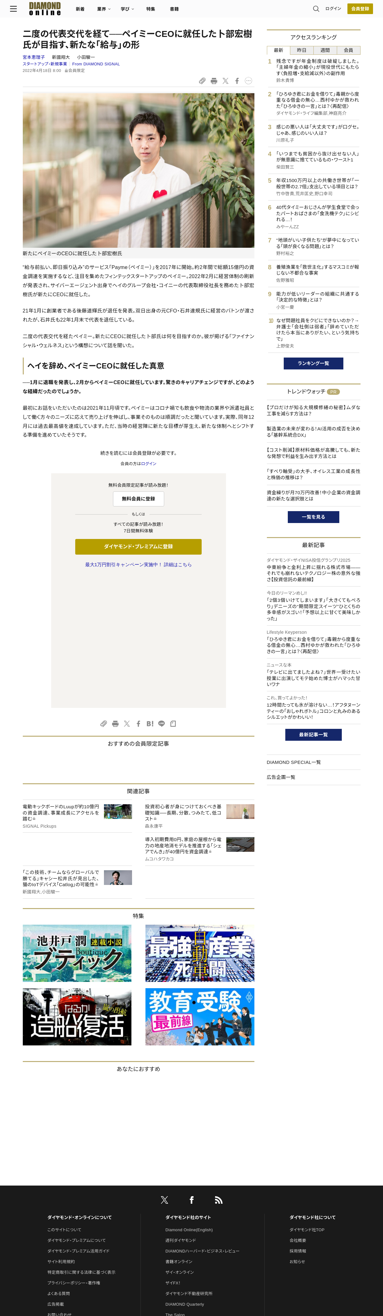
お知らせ (297, 1130)
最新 (278, 50)
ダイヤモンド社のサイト (188, 1086)
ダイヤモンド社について (313, 1086)
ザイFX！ (173, 1151)
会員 (348, 50)
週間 (325, 50)
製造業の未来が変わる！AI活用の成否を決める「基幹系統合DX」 (314, 432)
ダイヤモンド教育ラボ (184, 1215)
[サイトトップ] (51, 11)
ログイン (320, 11)
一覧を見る (313, 517)
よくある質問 (58, 1162)
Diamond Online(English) (189, 1098)
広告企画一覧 (281, 777)
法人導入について (63, 1194)
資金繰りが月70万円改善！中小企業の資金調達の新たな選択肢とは (314, 495)
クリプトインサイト (181, 1204)
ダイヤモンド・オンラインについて (79, 1086)
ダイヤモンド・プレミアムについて (76, 1109)
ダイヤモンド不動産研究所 (189, 1162)
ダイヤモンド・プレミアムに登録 (138, 546)
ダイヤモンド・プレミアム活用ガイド (78, 1119)
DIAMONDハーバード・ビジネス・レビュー (202, 1119)
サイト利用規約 (61, 1130)
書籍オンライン (178, 1130)
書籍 (187, 11)
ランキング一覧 (313, 363)
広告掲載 (55, 1173)
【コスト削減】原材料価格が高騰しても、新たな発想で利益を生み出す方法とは (314, 453)
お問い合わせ (59, 1183)
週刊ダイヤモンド (180, 1109)
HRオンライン (177, 1194)
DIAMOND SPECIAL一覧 (294, 762)
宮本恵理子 (35, 57)
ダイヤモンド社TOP (307, 1098)
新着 (93, 11)
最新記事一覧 (313, 734)
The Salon (175, 1183)
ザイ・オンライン (179, 1141)
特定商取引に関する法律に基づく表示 (81, 1141)
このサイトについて (64, 1098)
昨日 (302, 50)
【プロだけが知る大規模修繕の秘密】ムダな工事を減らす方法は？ (314, 410)
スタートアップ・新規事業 (45, 64)
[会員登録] (348, 11)
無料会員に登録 (138, 498)
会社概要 (298, 1109)
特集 (163, 11)
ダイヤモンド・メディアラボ (188, 1226)
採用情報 (298, 1119)
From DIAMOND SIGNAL (96, 64)
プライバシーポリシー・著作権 (74, 1151)
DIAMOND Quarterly (184, 1173)
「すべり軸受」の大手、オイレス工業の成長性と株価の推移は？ (314, 474)
